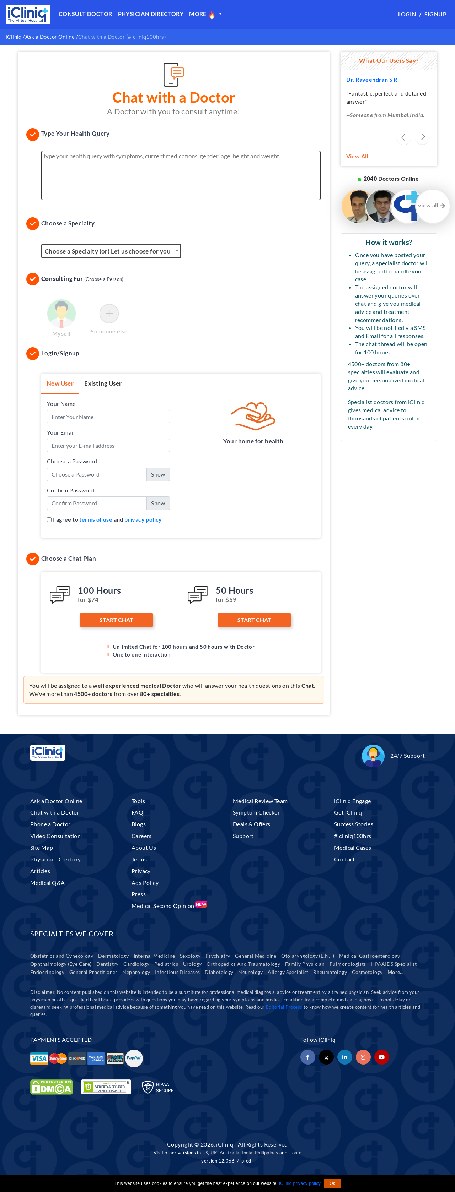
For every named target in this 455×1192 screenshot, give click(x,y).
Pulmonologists (348, 964)
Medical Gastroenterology (369, 956)
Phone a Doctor (50, 824)
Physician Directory (151, 13)
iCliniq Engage (352, 801)
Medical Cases (352, 847)
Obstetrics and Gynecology (61, 956)
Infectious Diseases (177, 972)
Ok (332, 1183)
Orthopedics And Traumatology (243, 964)
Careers (142, 835)
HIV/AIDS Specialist (394, 964)
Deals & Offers (252, 824)
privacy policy (143, 519)
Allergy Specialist (288, 972)
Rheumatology (330, 972)
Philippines (266, 1152)
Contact (344, 859)
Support (243, 835)
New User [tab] (60, 383)
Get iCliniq (348, 812)
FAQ (137, 812)
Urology (192, 964)
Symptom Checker (256, 812)
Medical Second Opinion (169, 905)
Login (407, 14)
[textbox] (111, 251)
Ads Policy (145, 882)
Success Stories (353, 824)
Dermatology (113, 956)
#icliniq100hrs (352, 835)
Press (139, 894)
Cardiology (136, 964)
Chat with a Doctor (54, 812)
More (203, 14)
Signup (435, 14)
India (247, 1152)
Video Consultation (55, 835)
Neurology (250, 972)
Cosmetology (367, 972)
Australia (230, 1152)
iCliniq (14, 36)
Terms (139, 859)
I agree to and (107, 519)
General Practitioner (93, 972)
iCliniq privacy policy (300, 1183)
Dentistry (107, 964)
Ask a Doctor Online (50, 36)
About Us (144, 847)
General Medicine (255, 956)
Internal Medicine (154, 956)
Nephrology (136, 972)
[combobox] (111, 251)
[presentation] (403, 137)
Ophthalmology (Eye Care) (61, 964)
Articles (40, 870)
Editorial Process (285, 1007)
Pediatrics (166, 964)
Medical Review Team (260, 801)
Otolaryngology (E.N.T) (307, 956)
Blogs (139, 824)
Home (294, 1152)
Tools (138, 801)
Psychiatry (217, 956)
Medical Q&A (47, 882)
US (205, 1152)
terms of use (95, 519)
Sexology (190, 956)
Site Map (41, 847)
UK (213, 1152)
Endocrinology (47, 972)
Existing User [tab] (103, 383)
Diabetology (219, 972)
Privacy (141, 870)
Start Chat (116, 619)
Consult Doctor (85, 13)
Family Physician (305, 964)
